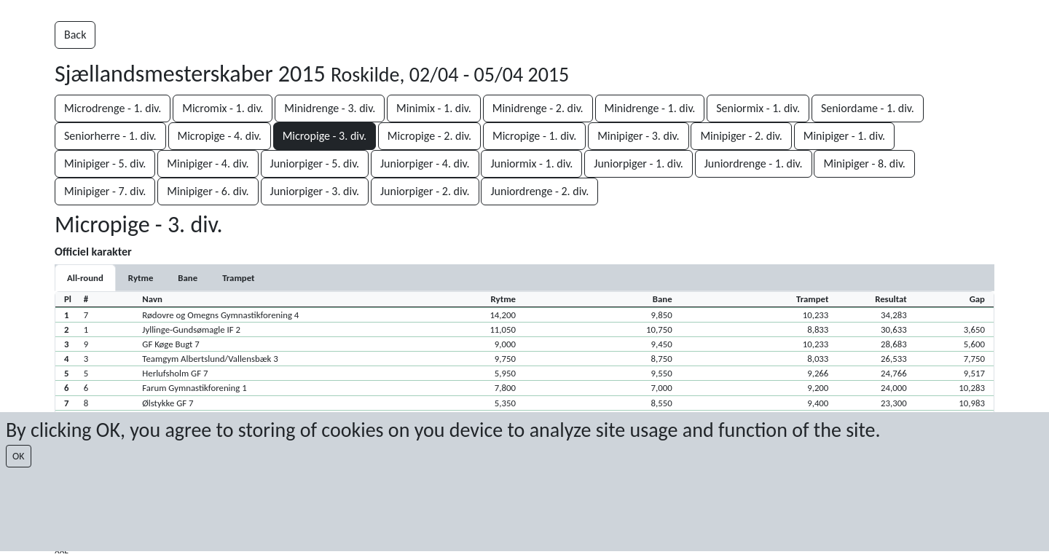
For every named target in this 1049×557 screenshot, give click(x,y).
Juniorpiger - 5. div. (315, 163)
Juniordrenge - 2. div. (539, 191)
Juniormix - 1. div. (531, 163)
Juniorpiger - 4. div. (425, 163)
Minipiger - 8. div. (864, 163)
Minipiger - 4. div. (207, 163)
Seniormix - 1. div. (758, 108)
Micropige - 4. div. (220, 136)
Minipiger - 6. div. (207, 191)
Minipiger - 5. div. (105, 163)
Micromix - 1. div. (222, 108)
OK (18, 456)
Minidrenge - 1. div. (650, 108)
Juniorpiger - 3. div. (315, 191)
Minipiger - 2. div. (741, 136)
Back (75, 35)
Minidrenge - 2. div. (538, 108)
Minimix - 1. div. (433, 108)
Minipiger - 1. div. (844, 136)
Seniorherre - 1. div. (110, 136)
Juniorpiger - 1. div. (638, 163)
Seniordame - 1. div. (867, 108)
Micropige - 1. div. (534, 136)
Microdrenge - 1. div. (112, 108)
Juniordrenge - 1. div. (753, 163)
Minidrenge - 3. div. (329, 108)
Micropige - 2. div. (429, 136)
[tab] (140, 277)
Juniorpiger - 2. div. (425, 191)
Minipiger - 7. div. (105, 191)
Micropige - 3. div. (324, 136)
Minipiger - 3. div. (638, 136)
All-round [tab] (85, 277)
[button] (524, 314)
